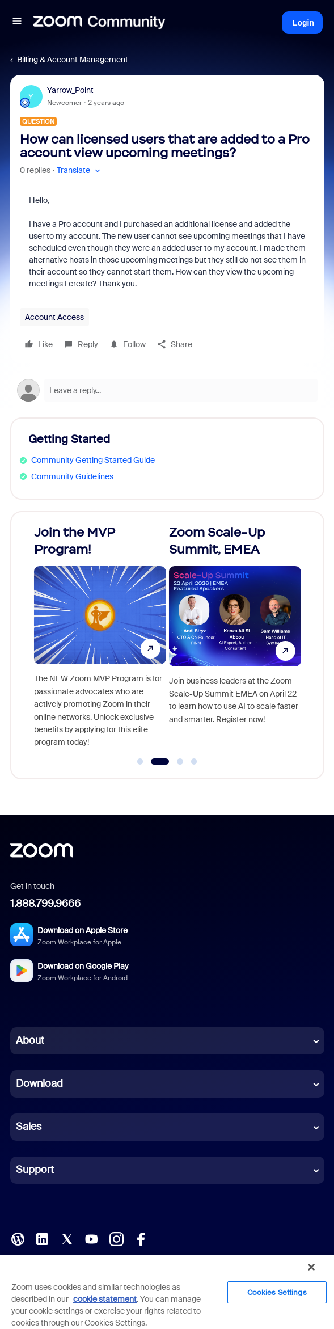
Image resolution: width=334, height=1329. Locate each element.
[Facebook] (140, 1238)
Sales (28, 1126)
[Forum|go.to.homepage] (99, 22)
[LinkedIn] (42, 1238)
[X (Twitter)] (67, 1238)
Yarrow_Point (70, 90)
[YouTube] (91, 1238)
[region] (167, 1291)
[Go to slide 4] (194, 762)
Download (39, 1083)
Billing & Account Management (72, 59)
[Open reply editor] (167, 390)
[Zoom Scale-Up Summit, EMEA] (235, 640)
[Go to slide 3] (180, 762)
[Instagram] (116, 1238)
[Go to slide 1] (140, 762)
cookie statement (105, 1299)
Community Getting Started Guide (93, 460)
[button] (17, 22)
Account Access (54, 317)
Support (35, 1169)
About (30, 1040)
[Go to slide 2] (160, 762)
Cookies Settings (277, 1292)
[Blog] (17, 1238)
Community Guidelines (72, 476)
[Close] (311, 1267)
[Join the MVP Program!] (100, 640)
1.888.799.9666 (45, 903)
